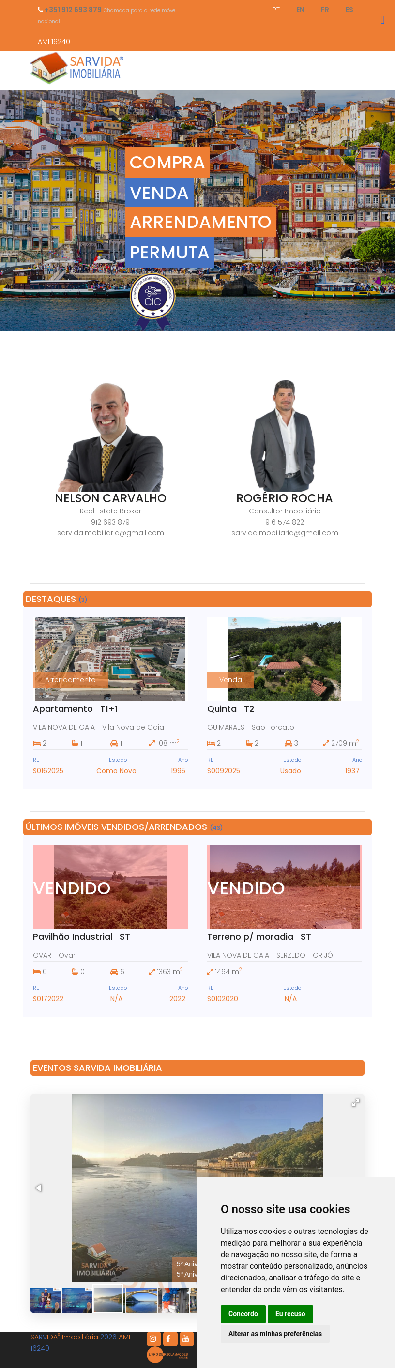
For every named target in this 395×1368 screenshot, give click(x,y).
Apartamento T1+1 (75, 709)
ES (349, 10)
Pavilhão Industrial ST (81, 937)
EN (300, 10)
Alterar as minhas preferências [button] (275, 1334)
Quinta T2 (231, 709)
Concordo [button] (243, 1314)
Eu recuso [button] (290, 1314)
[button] (356, 1103)
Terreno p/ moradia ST (259, 937)
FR (325, 10)
